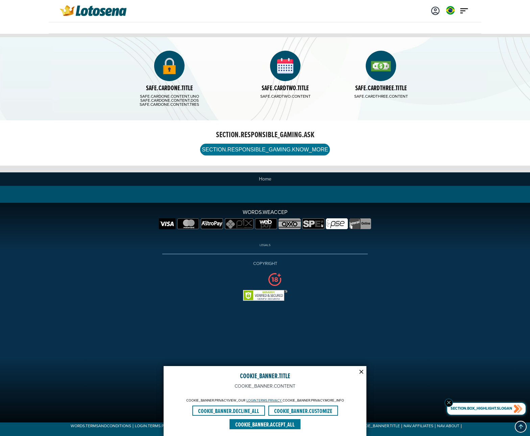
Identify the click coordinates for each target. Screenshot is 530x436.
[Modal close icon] (361, 371)
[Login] (435, 10)
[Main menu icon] (464, 10)
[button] (521, 427)
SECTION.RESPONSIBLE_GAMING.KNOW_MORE (265, 149)
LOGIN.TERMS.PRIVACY (264, 400)
